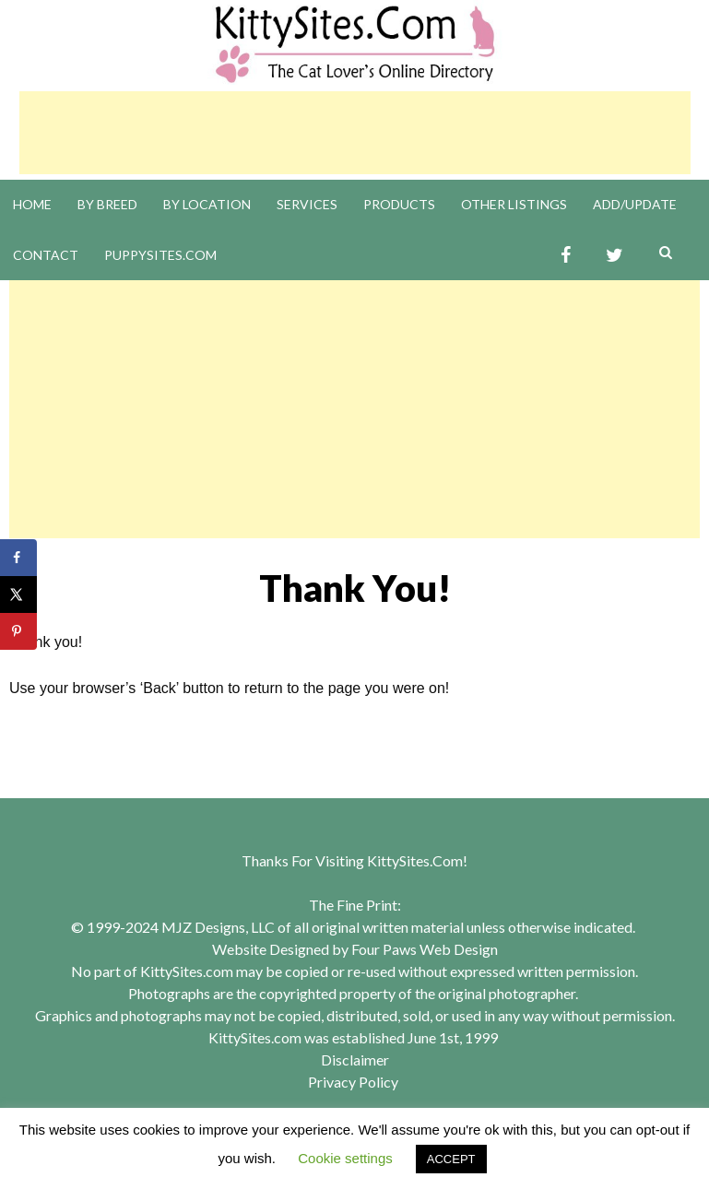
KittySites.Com (415, 860)
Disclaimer (355, 1059)
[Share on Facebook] (18, 557)
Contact (45, 255)
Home (32, 204)
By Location (207, 204)
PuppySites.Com (160, 255)
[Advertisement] (355, 132)
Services (307, 204)
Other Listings (514, 204)
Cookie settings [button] (345, 1158)
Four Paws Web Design (424, 949)
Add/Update (635, 204)
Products (399, 204)
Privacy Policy (353, 1081)
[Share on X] (18, 594)
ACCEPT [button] (451, 1159)
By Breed (107, 204)
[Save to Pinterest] (18, 631)
